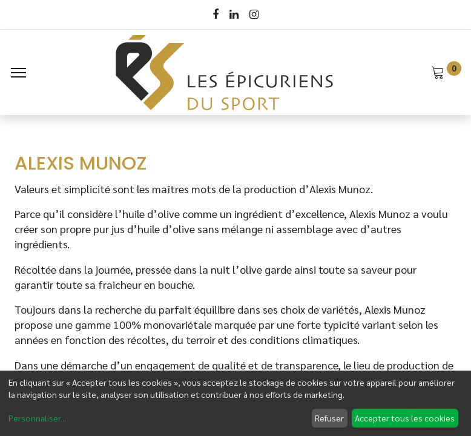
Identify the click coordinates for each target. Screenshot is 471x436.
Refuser (329, 417)
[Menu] (18, 72)
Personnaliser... (37, 417)
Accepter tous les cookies (405, 417)
